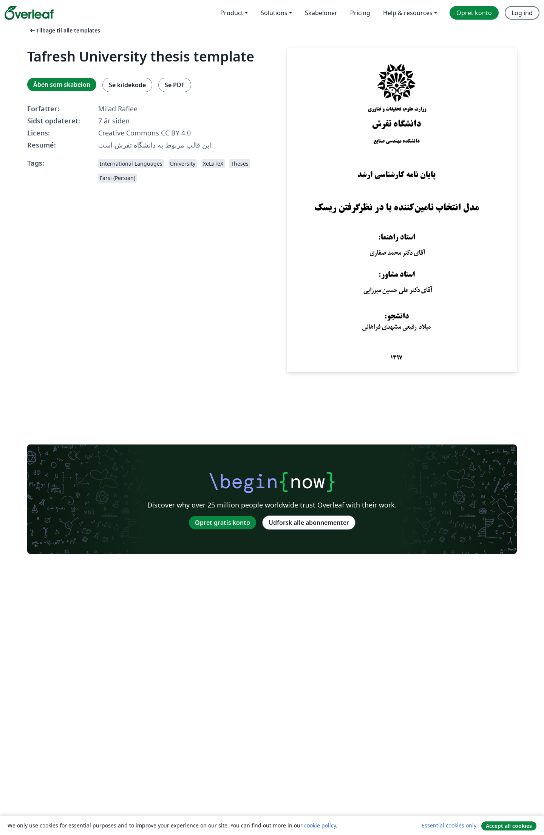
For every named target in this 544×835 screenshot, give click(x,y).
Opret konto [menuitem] (474, 13)
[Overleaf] (29, 13)
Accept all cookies (509, 825)
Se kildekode (127, 85)
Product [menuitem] (231, 13)
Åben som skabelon (61, 84)
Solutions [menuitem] (274, 13)
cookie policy (320, 825)
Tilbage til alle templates (64, 30)
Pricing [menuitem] (360, 13)
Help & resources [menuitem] (408, 13)
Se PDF (175, 85)
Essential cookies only (449, 825)
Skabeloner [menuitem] (321, 13)
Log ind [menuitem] (522, 13)
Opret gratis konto (222, 522)
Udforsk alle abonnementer (309, 522)
